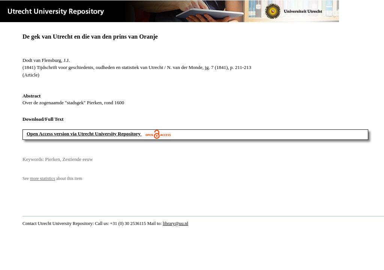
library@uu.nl (175, 223)
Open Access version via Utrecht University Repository (84, 133)
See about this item (52, 178)
